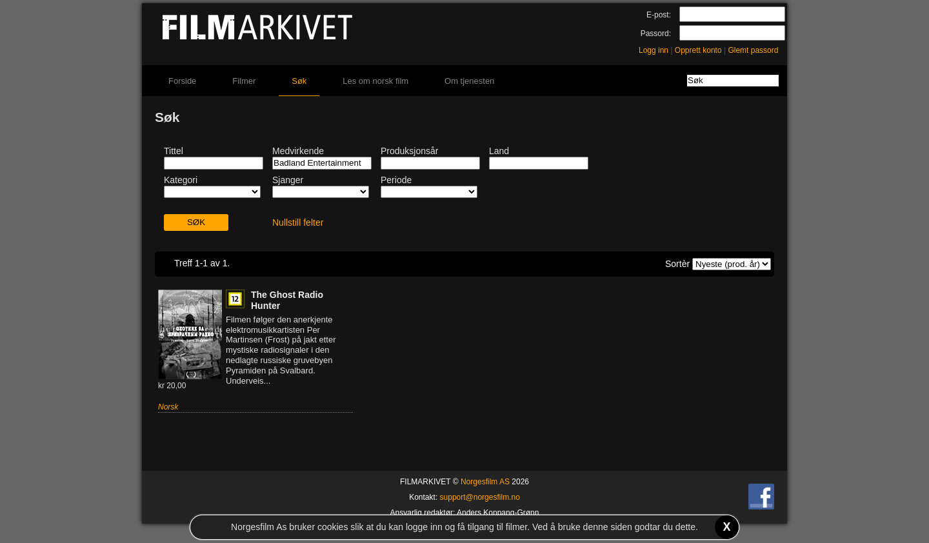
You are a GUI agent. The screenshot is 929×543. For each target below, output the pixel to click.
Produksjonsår (410, 151)
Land (499, 151)
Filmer (243, 81)
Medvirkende (298, 151)
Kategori (180, 180)
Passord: (656, 33)
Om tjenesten (469, 81)
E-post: (658, 14)
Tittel (173, 151)
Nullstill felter (297, 222)
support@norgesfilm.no (480, 497)
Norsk (168, 406)
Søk (299, 81)
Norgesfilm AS (485, 481)
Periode (396, 180)
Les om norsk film (375, 81)
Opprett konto (698, 50)
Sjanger (287, 180)
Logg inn (653, 50)
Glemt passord (753, 50)
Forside (182, 81)
